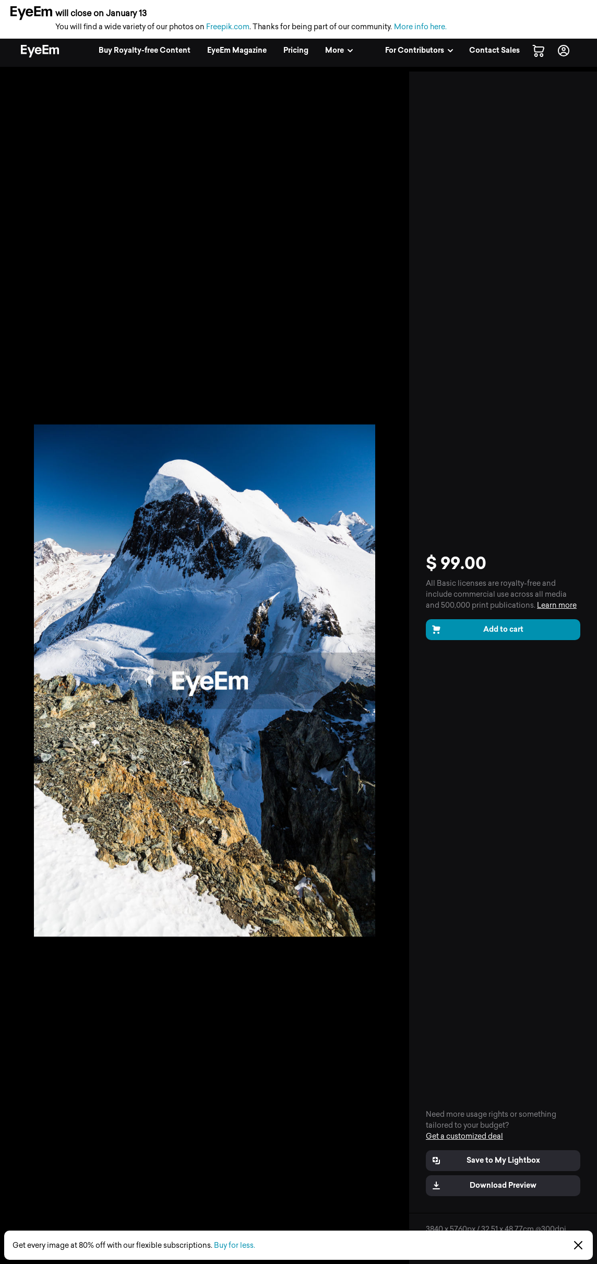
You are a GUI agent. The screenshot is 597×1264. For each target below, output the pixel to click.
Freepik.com (227, 26)
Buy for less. (234, 1245)
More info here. (420, 26)
